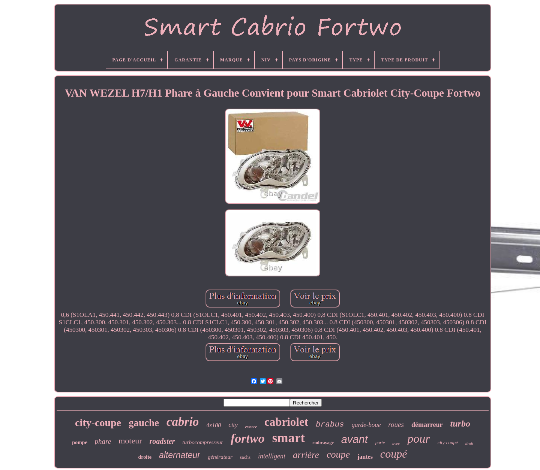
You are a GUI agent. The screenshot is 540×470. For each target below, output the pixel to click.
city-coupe (98, 422)
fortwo (248, 438)
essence (251, 427)
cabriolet (286, 421)
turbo (460, 423)
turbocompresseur (202, 442)
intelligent (271, 456)
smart (288, 438)
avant (354, 439)
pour (418, 438)
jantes (365, 457)
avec (396, 443)
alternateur (179, 455)
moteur (130, 440)
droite (145, 457)
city (233, 424)
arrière (306, 455)
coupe (338, 454)
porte (380, 442)
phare (103, 441)
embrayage (323, 442)
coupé (393, 454)
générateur (220, 457)
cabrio (182, 421)
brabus (330, 424)
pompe (79, 442)
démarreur (427, 424)
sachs (245, 457)
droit (469, 443)
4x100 (213, 425)
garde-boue (366, 424)
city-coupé (448, 442)
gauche (144, 422)
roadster (162, 441)
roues (396, 424)
